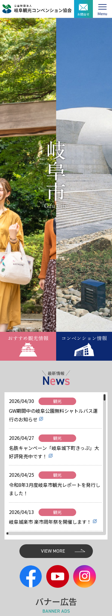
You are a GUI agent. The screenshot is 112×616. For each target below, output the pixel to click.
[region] (56, 464)
